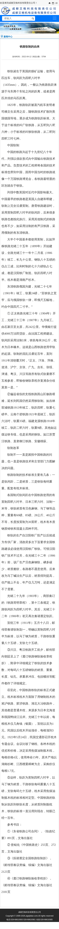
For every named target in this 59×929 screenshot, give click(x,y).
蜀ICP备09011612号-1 (32, 923)
